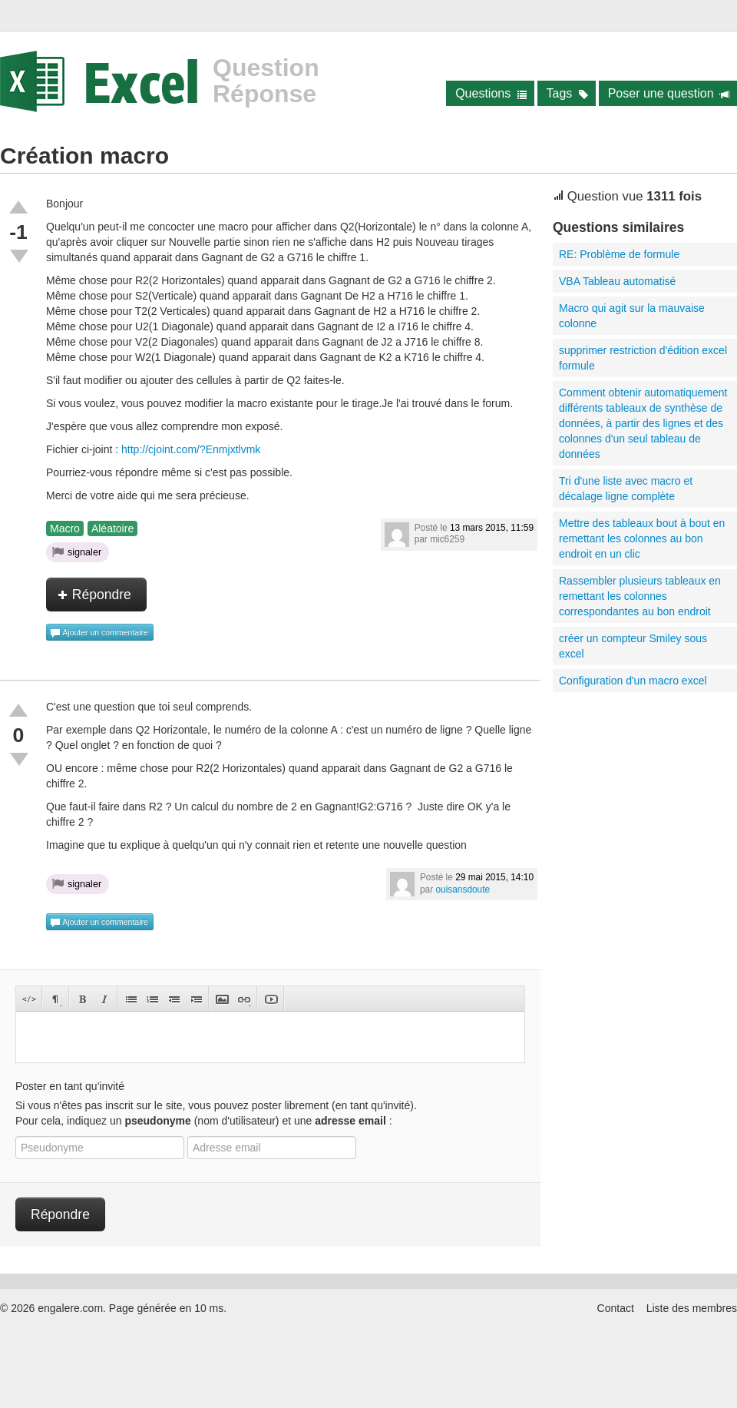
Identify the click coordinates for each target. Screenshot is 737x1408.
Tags (568, 93)
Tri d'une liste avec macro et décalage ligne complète (625, 488)
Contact (615, 1308)
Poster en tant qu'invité (69, 1086)
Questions (491, 93)
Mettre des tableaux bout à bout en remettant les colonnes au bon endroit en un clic (642, 538)
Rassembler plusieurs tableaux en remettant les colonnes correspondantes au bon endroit (640, 596)
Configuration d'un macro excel (633, 680)
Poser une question (669, 93)
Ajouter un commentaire (99, 633)
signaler (76, 551)
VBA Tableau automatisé (617, 281)
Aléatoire (112, 528)
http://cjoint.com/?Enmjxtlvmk (190, 449)
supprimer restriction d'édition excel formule (643, 358)
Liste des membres (691, 1308)
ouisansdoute (462, 889)
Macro (65, 528)
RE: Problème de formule (619, 254)
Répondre (94, 594)
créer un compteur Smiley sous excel (633, 646)
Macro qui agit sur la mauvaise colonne (632, 316)
